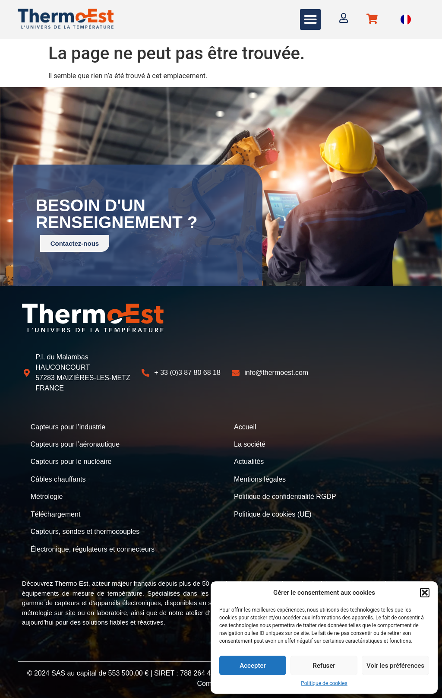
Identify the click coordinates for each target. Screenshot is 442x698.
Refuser (324, 665)
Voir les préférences (395, 665)
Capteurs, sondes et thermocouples (85, 530)
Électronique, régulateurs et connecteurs (93, 548)
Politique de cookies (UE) (273, 513)
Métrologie (47, 496)
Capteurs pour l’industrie (68, 427)
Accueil (245, 427)
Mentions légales (260, 478)
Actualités (249, 461)
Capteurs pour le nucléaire (71, 461)
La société (249, 444)
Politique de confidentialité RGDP (285, 496)
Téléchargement (56, 513)
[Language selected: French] (406, 20)
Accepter (252, 665)
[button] (424, 592)
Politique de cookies (324, 683)
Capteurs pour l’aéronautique (75, 444)
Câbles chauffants (58, 478)
